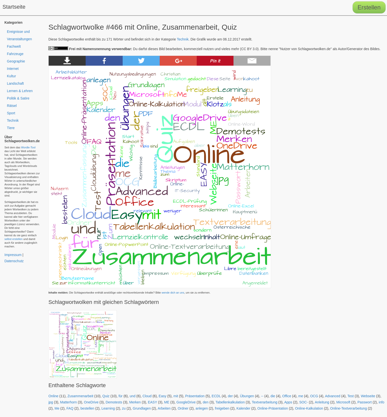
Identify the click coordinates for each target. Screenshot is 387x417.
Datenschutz (14, 261)
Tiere (11, 128)
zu (124, 408)
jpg (50, 402)
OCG (314, 396)
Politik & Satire (18, 98)
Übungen (247, 396)
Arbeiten (164, 408)
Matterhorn (68, 402)
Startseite (13, 7)
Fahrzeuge (15, 54)
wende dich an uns (173, 292)
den (205, 402)
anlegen (201, 408)
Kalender (243, 408)
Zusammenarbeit (80, 396)
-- (262, 396)
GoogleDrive (186, 402)
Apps (288, 402)
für (120, 396)
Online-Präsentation (272, 408)
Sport (11, 113)
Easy (162, 396)
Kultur (11, 76)
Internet (13, 69)
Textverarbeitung (264, 402)
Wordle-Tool (28, 147)
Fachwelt (14, 46)
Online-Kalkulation (309, 408)
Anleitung (322, 402)
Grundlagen (142, 408)
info (382, 402)
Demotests (114, 402)
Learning (108, 408)
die (273, 396)
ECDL (216, 396)
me (300, 396)
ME (166, 402)
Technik (183, 39)
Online (53, 396)
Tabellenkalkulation (230, 402)
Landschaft (15, 83)
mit (176, 396)
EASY (152, 402)
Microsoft (343, 402)
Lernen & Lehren (20, 91)
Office (286, 396)
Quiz (106, 396)
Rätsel (12, 106)
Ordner (183, 408)
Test (350, 396)
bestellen (87, 408)
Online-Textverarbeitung (348, 408)
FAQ (69, 408)
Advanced (332, 396)
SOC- (303, 402)
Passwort (364, 402)
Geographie (16, 61)
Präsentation (195, 396)
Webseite (368, 396)
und (132, 396)
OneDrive (91, 402)
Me (57, 408)
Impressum (12, 255)
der (230, 396)
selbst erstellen (13, 239)
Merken (135, 402)
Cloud (147, 396)
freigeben (222, 408)
